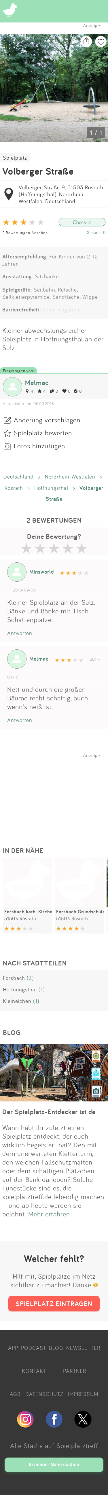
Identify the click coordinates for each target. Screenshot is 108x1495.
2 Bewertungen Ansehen (25, 232)
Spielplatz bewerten (43, 432)
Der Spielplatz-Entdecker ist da (49, 1111)
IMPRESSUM (83, 1393)
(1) (42, 989)
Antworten (19, 633)
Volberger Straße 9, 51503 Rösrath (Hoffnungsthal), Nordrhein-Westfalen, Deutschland (61, 194)
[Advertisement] (57, 794)
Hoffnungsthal (51, 487)
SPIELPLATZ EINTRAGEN (54, 1303)
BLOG (56, 1347)
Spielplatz (15, 157)
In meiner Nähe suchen (54, 1464)
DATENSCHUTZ (44, 1393)
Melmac (37, 382)
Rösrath (14, 487)
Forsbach (14, 977)
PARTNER (74, 1370)
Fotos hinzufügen (39, 445)
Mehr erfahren (49, 1213)
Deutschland (18, 476)
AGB (15, 1393)
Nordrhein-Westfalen (70, 476)
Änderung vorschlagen (47, 419)
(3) (30, 977)
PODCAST (33, 1347)
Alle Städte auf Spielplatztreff (54, 1445)
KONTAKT (34, 1370)
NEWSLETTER (83, 1347)
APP (13, 1347)
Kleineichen (17, 1000)
